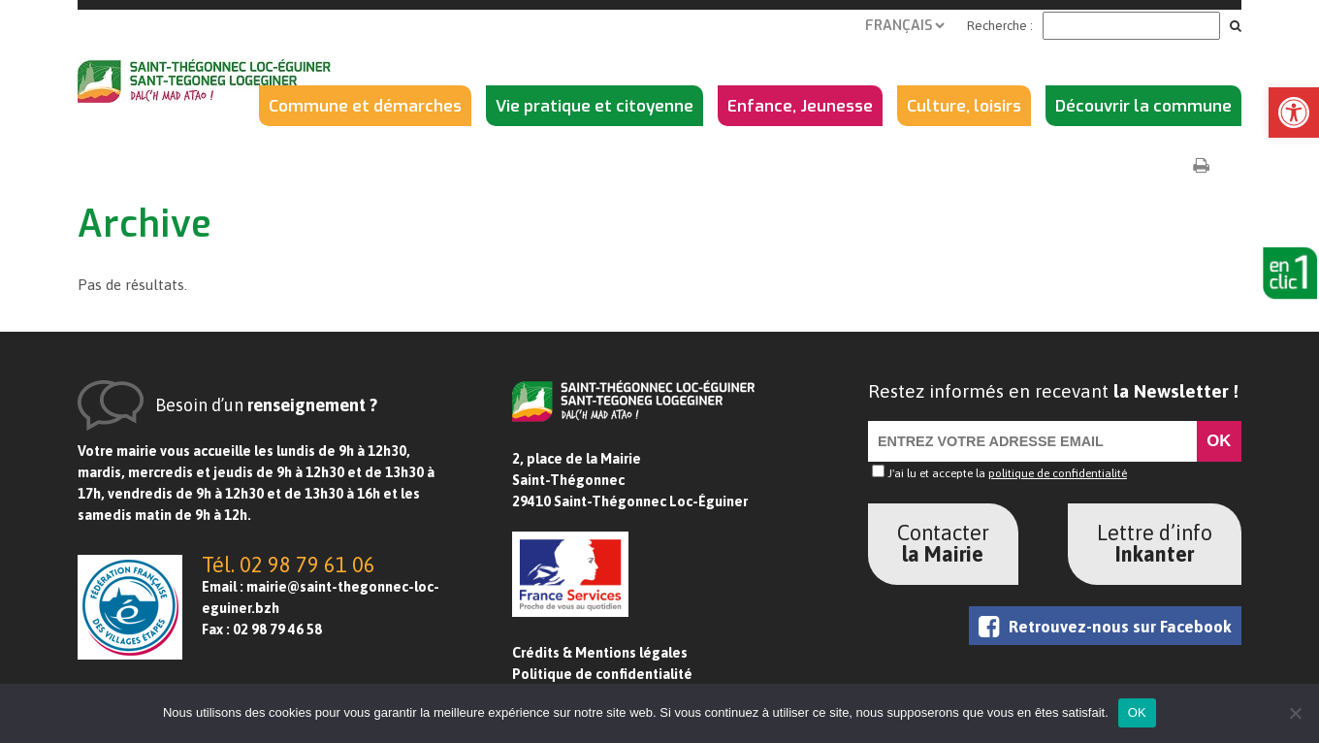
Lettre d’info (1154, 543)
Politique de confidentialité (602, 674)
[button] (1294, 112)
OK (1137, 712)
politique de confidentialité (1057, 473)
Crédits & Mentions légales (600, 653)
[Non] (1294, 713)
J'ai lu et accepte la (999, 473)
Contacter (943, 543)
